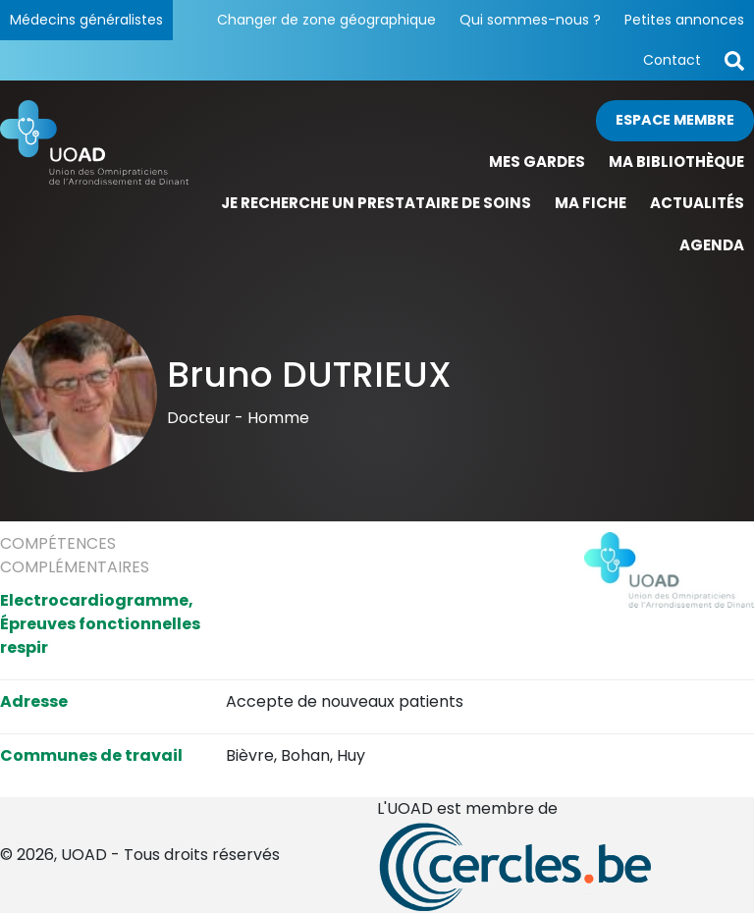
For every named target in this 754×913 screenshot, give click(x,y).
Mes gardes (537, 161)
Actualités (697, 202)
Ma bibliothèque (676, 161)
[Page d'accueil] (94, 183)
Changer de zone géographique (326, 19)
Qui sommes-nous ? (530, 19)
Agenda (711, 245)
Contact (672, 60)
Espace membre (675, 120)
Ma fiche (590, 202)
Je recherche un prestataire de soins (376, 202)
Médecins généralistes (86, 19)
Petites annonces (684, 19)
